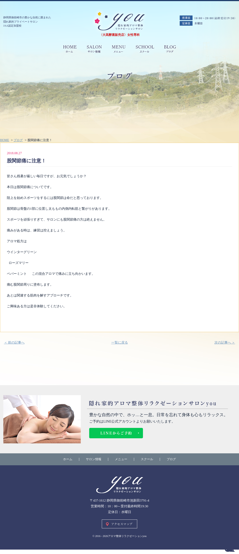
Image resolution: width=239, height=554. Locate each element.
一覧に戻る (119, 342)
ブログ (171, 459)
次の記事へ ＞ (224, 342)
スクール (147, 459)
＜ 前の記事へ (14, 342)
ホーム (67, 459)
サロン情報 (93, 459)
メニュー (121, 459)
